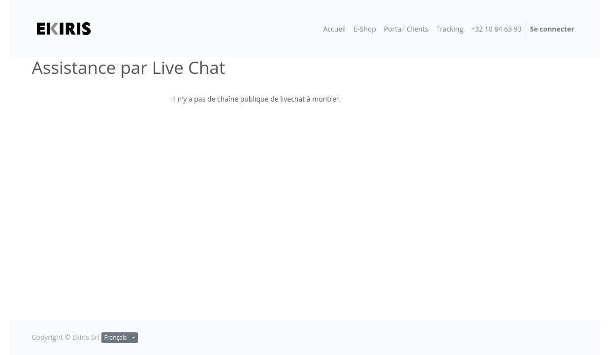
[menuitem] (334, 29)
